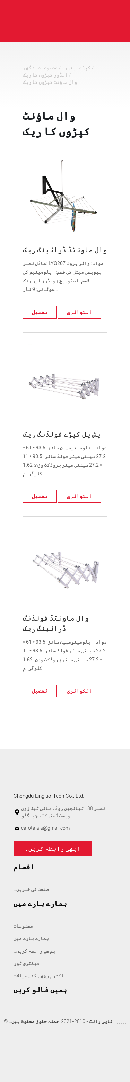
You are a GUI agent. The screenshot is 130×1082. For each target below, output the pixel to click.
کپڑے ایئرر (77, 67)
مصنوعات (48, 67)
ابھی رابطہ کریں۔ (53, 848)
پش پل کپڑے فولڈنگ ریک (62, 434)
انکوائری (79, 312)
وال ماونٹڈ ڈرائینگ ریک (65, 250)
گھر (27, 67)
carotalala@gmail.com (45, 828)
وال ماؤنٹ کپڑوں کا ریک (50, 82)
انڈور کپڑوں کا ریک (45, 75)
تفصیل (39, 312)
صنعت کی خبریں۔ (31, 889)
